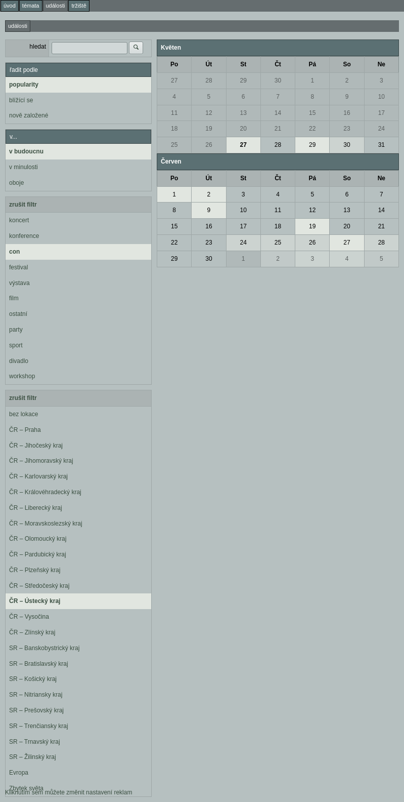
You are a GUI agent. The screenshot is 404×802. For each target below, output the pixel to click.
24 (381, 128)
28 (208, 80)
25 (174, 144)
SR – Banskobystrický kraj (44, 648)
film (14, 298)
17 (381, 112)
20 (243, 128)
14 (278, 112)
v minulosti (23, 167)
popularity (23, 84)
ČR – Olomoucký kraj (37, 538)
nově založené (28, 115)
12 (208, 112)
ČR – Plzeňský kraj (34, 570)
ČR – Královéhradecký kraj (45, 492)
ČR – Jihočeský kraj (36, 445)
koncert (19, 220)
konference (24, 235)
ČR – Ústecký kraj (34, 601)
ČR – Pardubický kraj (37, 554)
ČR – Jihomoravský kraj (41, 460)
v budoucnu (26, 151)
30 (278, 80)
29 (243, 80)
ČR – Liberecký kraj (35, 507)
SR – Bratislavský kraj (38, 663)
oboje (16, 182)
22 (312, 128)
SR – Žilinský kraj (32, 756)
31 (381, 144)
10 (381, 96)
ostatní (18, 313)
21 (278, 128)
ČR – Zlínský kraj (32, 632)
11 (174, 112)
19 (208, 128)
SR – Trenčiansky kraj (38, 726)
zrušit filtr (23, 204)
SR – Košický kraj (33, 679)
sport (16, 345)
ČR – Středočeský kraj (39, 585)
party (16, 329)
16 (346, 112)
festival (18, 267)
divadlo (18, 361)
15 (312, 112)
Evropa (18, 772)
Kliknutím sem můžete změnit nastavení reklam (68, 792)
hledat (37, 46)
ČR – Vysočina (29, 616)
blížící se (21, 100)
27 (174, 80)
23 (346, 128)
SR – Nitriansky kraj (35, 694)
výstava (19, 283)
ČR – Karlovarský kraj (38, 476)
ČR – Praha (25, 429)
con (14, 251)
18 (174, 128)
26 (208, 144)
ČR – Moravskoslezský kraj (45, 523)
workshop (22, 376)
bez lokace (23, 414)
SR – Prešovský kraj (36, 710)
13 (243, 112)
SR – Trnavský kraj (34, 741)
